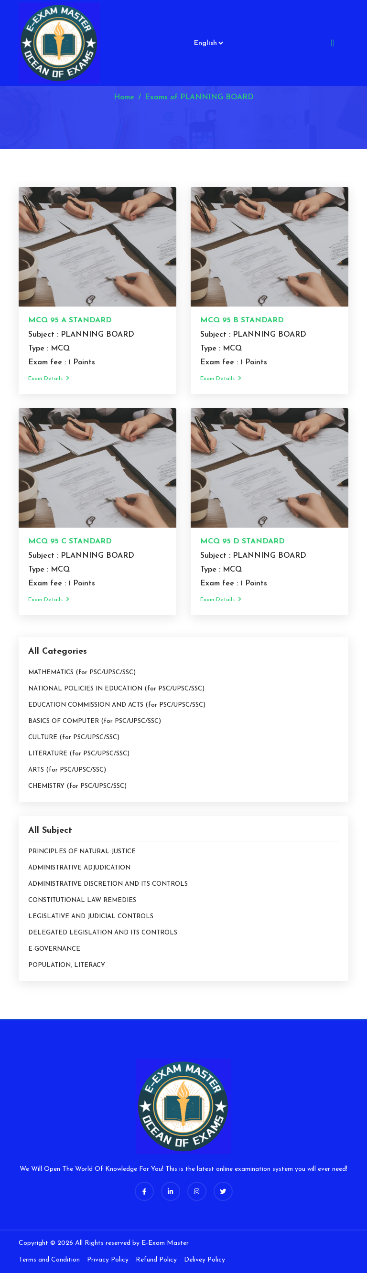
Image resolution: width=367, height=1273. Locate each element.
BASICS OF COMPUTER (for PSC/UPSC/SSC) (94, 721)
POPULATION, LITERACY (66, 965)
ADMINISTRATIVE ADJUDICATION (79, 868)
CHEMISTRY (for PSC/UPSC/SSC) (77, 786)
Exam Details (49, 378)
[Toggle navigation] (332, 43)
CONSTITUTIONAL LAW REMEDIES (82, 900)
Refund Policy (156, 1259)
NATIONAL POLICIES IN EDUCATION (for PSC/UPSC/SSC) (116, 689)
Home (124, 97)
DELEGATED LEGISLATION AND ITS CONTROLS (102, 933)
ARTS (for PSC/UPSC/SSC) (67, 770)
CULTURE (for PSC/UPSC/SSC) (73, 737)
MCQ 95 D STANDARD (242, 541)
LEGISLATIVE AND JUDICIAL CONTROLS (90, 916)
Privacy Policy (108, 1259)
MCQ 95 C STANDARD (70, 541)
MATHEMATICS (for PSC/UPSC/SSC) (82, 672)
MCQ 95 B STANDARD (242, 320)
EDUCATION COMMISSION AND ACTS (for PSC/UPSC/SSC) (116, 705)
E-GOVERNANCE (54, 949)
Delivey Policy (204, 1259)
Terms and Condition (49, 1259)
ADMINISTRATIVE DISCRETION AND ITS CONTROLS (108, 884)
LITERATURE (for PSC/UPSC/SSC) (79, 754)
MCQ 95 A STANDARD (70, 320)
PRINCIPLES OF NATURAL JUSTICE (82, 852)
